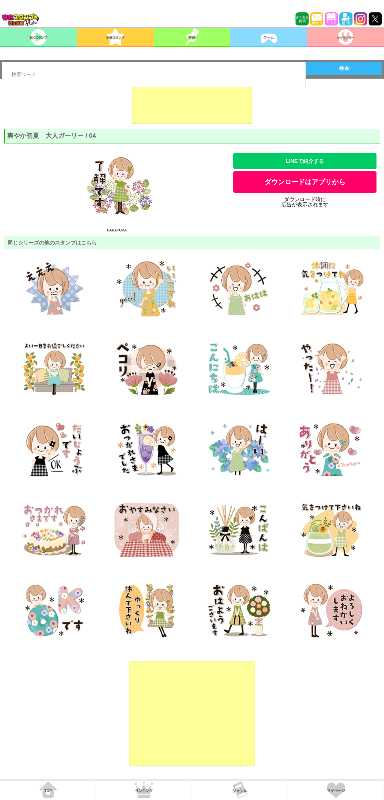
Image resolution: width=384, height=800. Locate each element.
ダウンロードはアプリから (304, 182)
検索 (344, 68)
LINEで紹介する (305, 161)
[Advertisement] (192, 105)
